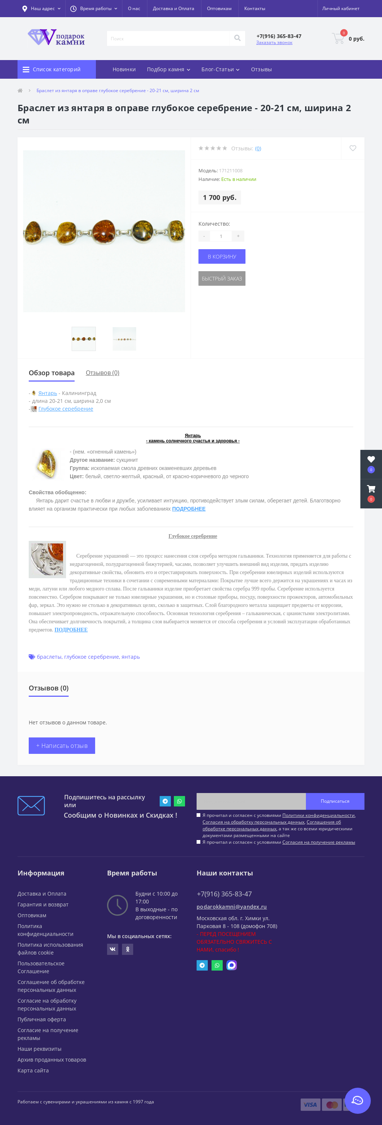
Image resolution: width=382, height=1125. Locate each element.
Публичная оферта (42, 1019)
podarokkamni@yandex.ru (232, 906)
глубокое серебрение (91, 656)
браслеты (49, 656)
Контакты (254, 8)
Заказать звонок (274, 42)
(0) (258, 148)
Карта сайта (33, 1070)
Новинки (124, 69)
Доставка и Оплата (173, 8)
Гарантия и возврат (43, 904)
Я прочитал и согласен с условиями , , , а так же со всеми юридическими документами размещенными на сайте (279, 825)
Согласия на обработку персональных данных (253, 822)
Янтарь (47, 393)
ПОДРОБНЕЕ (189, 509)
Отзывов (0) (102, 373)
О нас (134, 8)
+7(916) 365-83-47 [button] (224, 894)
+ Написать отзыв (62, 746)
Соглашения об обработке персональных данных (272, 825)
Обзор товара (52, 372)
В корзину (222, 256)
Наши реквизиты (40, 1048)
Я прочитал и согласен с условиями (279, 842)
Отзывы (261, 69)
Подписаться (335, 801)
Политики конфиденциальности (318, 815)
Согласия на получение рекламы (318, 842)
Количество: (214, 223)
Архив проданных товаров (52, 1059)
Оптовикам (219, 8)
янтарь (131, 656)
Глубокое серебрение (65, 408)
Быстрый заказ (222, 278)
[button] (93, 8)
